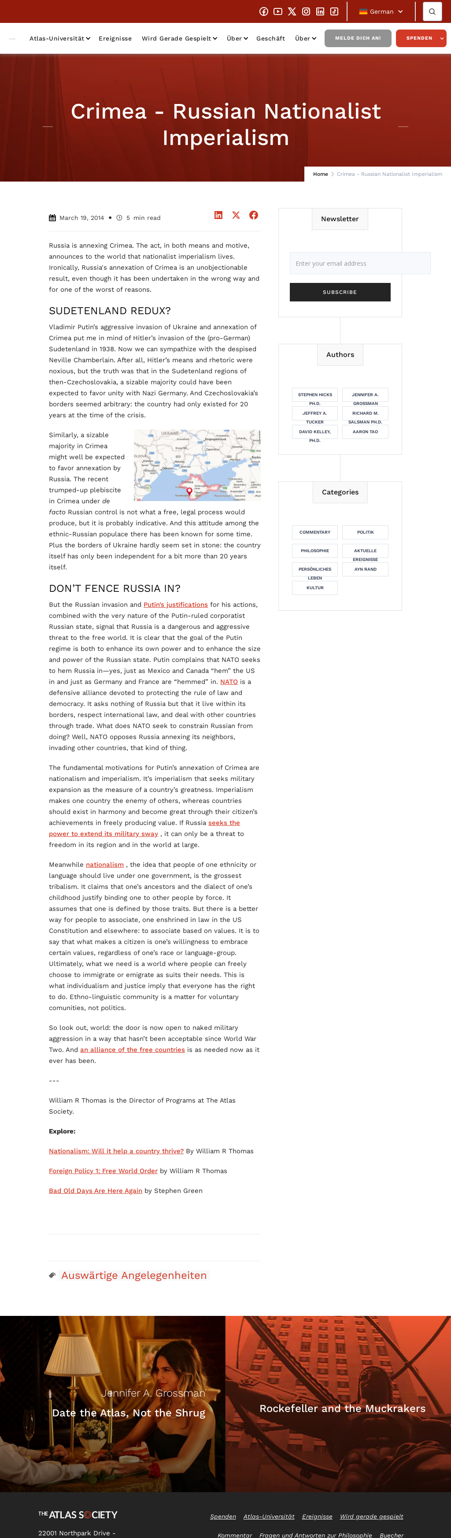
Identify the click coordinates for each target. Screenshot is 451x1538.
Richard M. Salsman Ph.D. (365, 415)
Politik (365, 532)
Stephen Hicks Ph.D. (315, 397)
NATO (229, 682)
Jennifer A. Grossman (365, 397)
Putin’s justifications (176, 605)
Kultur (315, 587)
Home (320, 174)
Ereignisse (115, 38)
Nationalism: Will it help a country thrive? (116, 1151)
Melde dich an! (358, 38)
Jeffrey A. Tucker (315, 415)
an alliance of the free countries (132, 1050)
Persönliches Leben (315, 571)
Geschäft (270, 38)
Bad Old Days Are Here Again (95, 1191)
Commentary (314, 532)
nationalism (105, 865)
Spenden (420, 38)
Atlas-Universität (57, 38)
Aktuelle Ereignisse (365, 553)
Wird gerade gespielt (176, 38)
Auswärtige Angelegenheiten (134, 1275)
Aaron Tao (365, 431)
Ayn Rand (366, 569)
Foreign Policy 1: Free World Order (103, 1171)
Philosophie (315, 550)
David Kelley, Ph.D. (315, 434)
